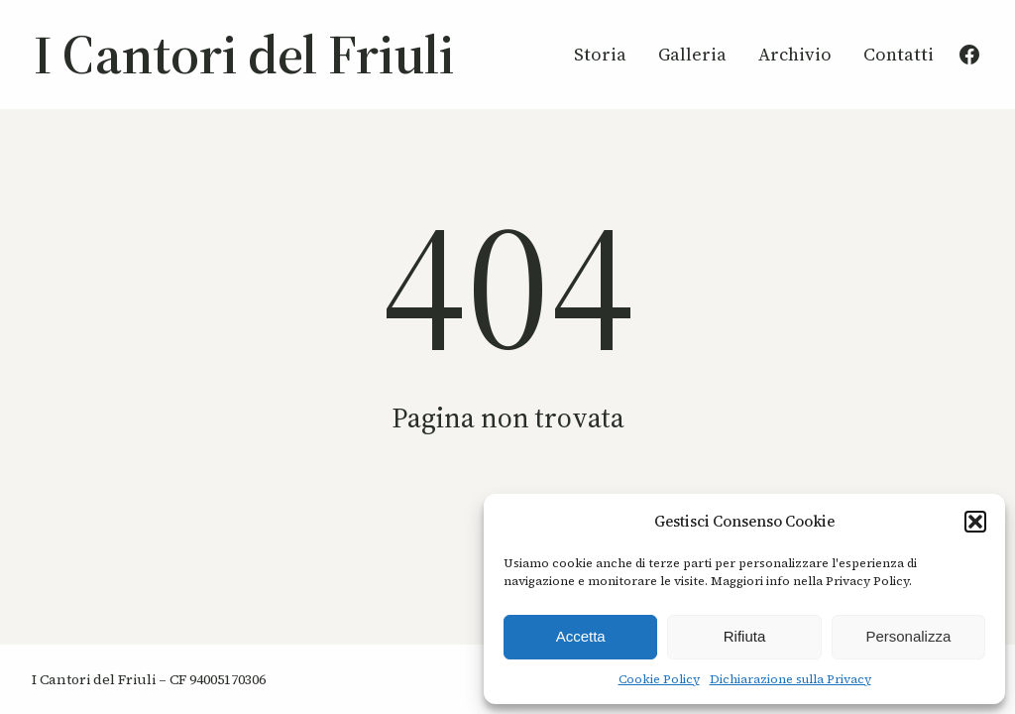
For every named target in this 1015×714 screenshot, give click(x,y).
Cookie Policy (659, 679)
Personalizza (908, 636)
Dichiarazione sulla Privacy (790, 679)
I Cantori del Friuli (244, 54)
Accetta (581, 636)
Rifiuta (745, 636)
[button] (975, 522)
